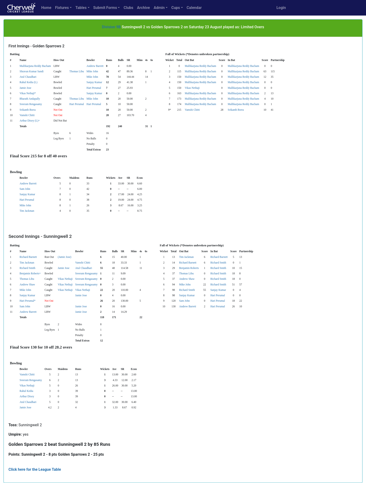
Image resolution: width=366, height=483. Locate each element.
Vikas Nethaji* (28, 93)
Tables (80, 7)
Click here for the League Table (34, 469)
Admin (159, 7)
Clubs (128, 7)
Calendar (194, 7)
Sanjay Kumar (94, 82)
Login (281, 7)
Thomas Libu (76, 71)
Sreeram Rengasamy (31, 104)
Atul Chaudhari (28, 76)
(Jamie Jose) (64, 257)
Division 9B (111, 27)
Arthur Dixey (27, 396)
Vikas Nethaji (192, 87)
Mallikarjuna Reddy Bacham (35, 66)
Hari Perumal (93, 87)
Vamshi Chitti (192, 109)
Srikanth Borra (28, 109)
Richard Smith (218, 262)
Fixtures (62, 7)
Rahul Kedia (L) (28, 82)
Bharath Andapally (30, 98)
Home (46, 7)
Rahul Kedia (26, 391)
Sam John (25, 188)
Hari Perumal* (27, 300)
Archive (143, 7)
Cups (175, 7)
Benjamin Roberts (189, 268)
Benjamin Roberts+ (30, 273)
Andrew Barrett (94, 66)
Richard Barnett (28, 257)
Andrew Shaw (187, 278)
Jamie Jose (25, 87)
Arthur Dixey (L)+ (30, 120)
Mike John (92, 71)
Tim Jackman (27, 210)
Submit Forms (105, 7)
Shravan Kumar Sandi (32, 71)
